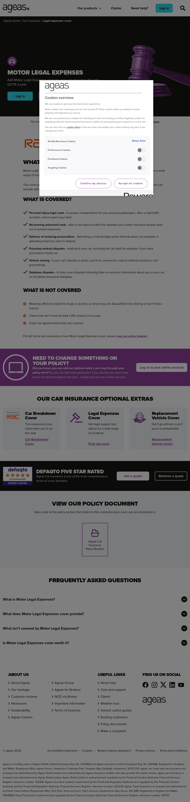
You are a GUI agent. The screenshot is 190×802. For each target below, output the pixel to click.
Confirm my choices (93, 183)
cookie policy (73, 127)
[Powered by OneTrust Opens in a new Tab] (137, 193)
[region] (96, 138)
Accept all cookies (131, 183)
